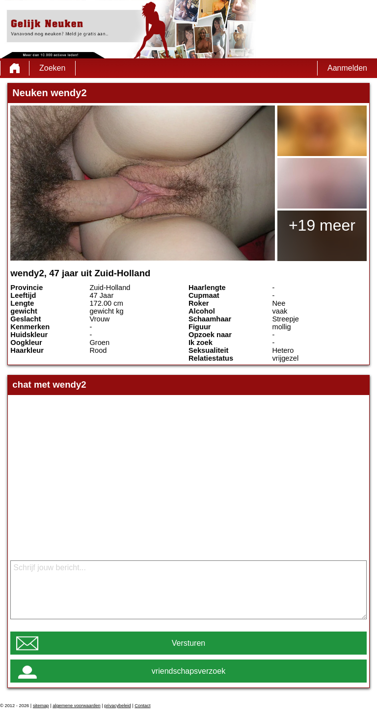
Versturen (188, 643)
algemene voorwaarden (77, 705)
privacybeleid (117, 705)
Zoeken (52, 68)
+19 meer (322, 225)
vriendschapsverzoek (188, 671)
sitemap (41, 705)
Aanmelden (347, 68)
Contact (142, 705)
